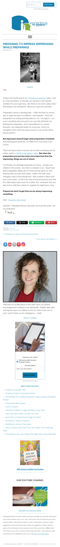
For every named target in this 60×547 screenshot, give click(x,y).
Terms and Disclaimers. (41, 534)
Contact (33, 318)
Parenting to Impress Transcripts (18, 424)
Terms (40, 9)
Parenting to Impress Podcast (17, 421)
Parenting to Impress (30, 22)
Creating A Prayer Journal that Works (20, 393)
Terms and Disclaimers (48, 544)
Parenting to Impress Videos (30, 510)
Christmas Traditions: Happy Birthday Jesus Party (25, 410)
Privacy (46, 9)
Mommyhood (12, 228)
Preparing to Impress (36, 98)
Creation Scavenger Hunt (15, 390)
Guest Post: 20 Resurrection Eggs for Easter (23, 417)
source (30, 87)
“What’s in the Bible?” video (27, 153)
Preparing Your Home (17, 200)
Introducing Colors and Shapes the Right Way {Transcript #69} (30, 434)
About (26, 318)
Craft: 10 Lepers (11, 407)
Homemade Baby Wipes (15, 403)
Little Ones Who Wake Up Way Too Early (22, 414)
